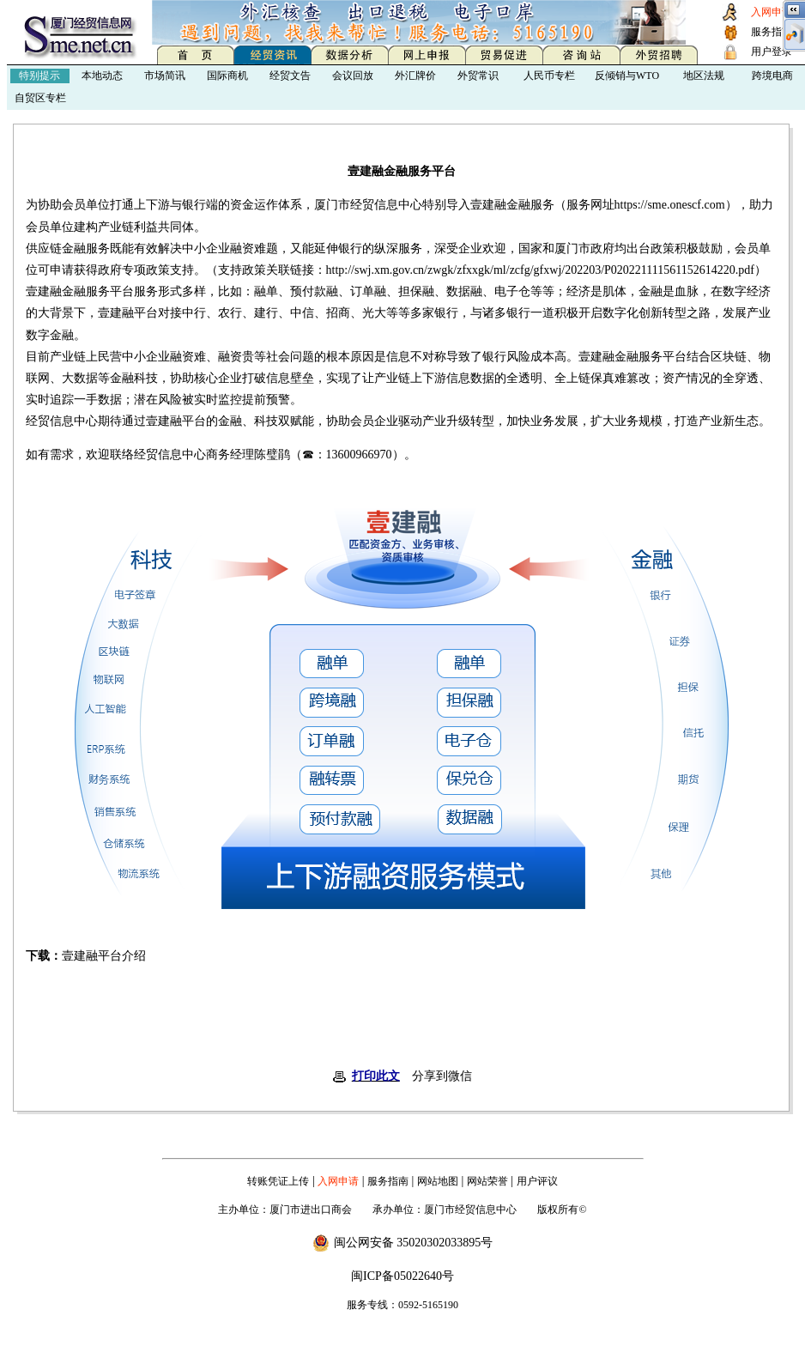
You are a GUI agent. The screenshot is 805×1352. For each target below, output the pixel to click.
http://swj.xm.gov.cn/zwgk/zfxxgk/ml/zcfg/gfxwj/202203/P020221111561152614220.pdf (540, 270)
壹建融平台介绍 (104, 955)
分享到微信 (442, 1076)
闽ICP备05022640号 (402, 1276)
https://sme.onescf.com (669, 204)
